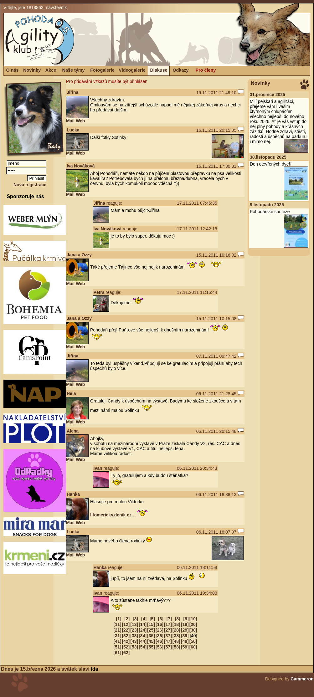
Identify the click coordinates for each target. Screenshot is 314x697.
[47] (168, 641)
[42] (126, 641)
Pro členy (206, 70)
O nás (12, 70)
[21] (117, 630)
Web (80, 120)
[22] (126, 630)
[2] (127, 618)
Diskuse (158, 70)
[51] (117, 646)
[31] (117, 635)
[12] (126, 624)
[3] (135, 618)
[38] (176, 635)
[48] (176, 641)
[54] (143, 646)
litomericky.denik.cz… (113, 514)
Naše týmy (73, 70)
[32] (126, 635)
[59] (185, 646)
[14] (143, 624)
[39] (185, 635)
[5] (152, 618)
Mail (70, 120)
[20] (193, 624)
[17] (168, 624)
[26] (159, 630)
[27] (168, 630)
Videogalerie (132, 70)
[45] (151, 641)
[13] (134, 624)
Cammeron (302, 678)
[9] (186, 618)
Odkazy (180, 70)
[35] (151, 635)
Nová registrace (29, 184)
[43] (134, 641)
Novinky (32, 70)
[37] (168, 635)
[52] (126, 646)
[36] (159, 635)
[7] (169, 618)
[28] (176, 630)
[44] (143, 641)
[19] (185, 624)
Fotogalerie (102, 70)
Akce (50, 70)
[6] (160, 618)
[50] (193, 641)
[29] (185, 630)
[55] (151, 646)
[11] (117, 624)
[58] (176, 646)
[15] (151, 624)
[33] (134, 635)
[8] (177, 618)
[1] (118, 618)
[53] (134, 646)
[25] (151, 630)
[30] (193, 630)
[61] (117, 652)
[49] (185, 641)
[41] (117, 641)
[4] (144, 618)
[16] (159, 624)
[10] (193, 618)
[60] (193, 646)
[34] (143, 635)
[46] (159, 641)
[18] (176, 624)
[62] (126, 652)
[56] (159, 646)
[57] (168, 646)
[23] (134, 630)
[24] (143, 630)
